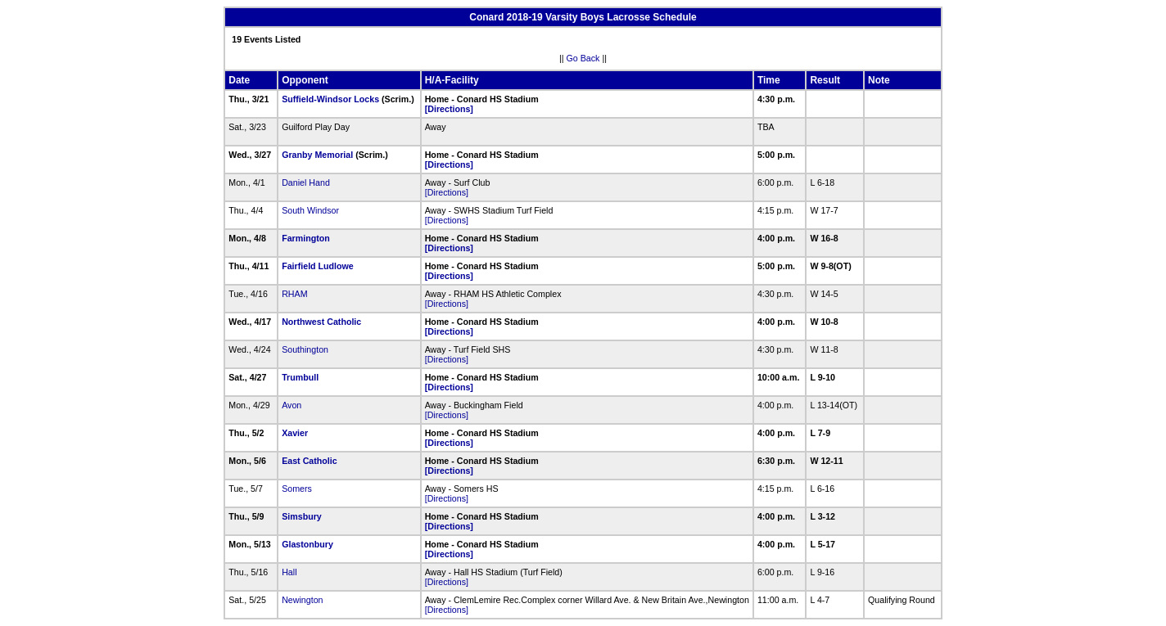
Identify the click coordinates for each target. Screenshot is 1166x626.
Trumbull (300, 377)
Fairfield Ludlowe (318, 266)
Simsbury (302, 516)
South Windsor (310, 210)
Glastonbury (307, 544)
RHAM (294, 294)
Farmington (306, 238)
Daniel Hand (306, 182)
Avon (291, 405)
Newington (302, 600)
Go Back (583, 58)
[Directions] (449, 109)
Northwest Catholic (321, 322)
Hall (289, 572)
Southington (305, 349)
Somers (297, 488)
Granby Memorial (317, 155)
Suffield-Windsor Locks (330, 99)
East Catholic (309, 461)
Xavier (295, 433)
